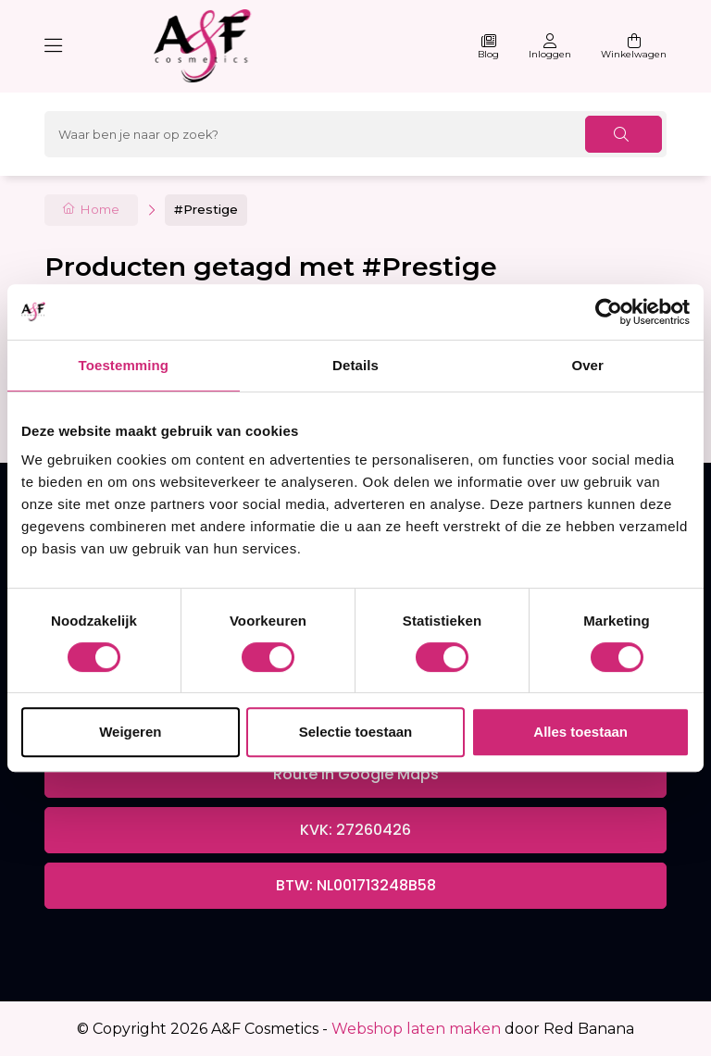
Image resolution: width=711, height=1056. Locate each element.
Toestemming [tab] (124, 365)
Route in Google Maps (356, 774)
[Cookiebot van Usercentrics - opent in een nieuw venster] (609, 312)
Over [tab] (587, 365)
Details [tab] (355, 365)
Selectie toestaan (356, 731)
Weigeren (130, 731)
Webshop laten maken (416, 1028)
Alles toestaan (580, 731)
